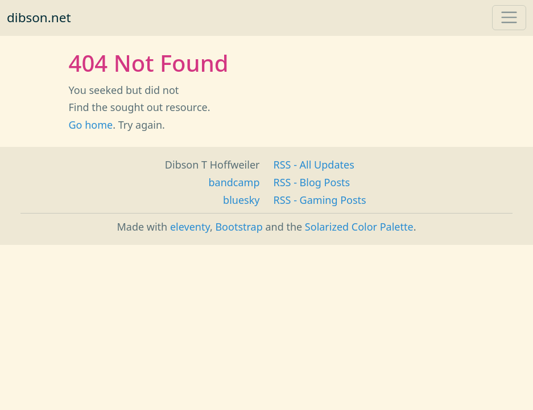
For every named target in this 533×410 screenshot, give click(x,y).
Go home (91, 125)
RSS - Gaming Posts (320, 200)
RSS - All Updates (314, 164)
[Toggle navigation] (509, 17)
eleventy (190, 226)
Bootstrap (238, 226)
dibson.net (39, 17)
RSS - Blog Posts (312, 182)
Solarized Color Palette (359, 226)
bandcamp (234, 182)
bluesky (241, 200)
